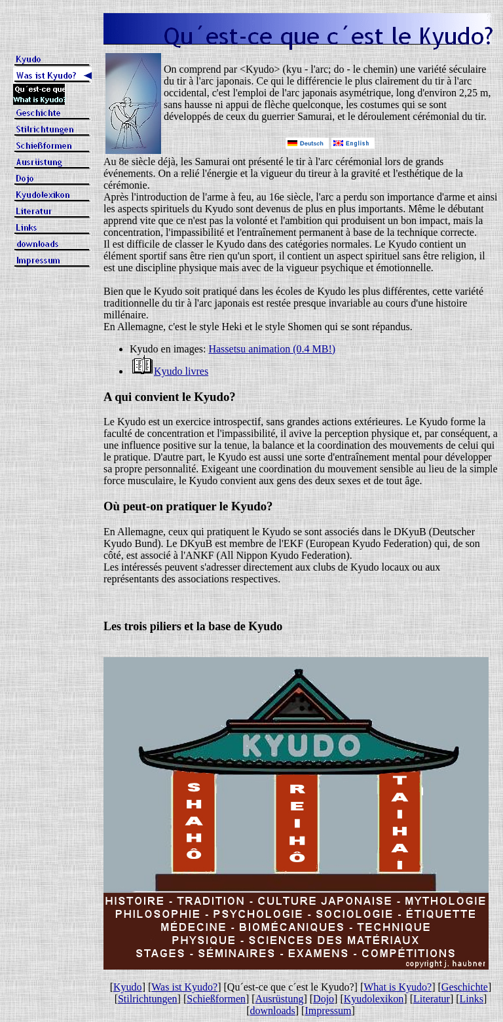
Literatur (431, 998)
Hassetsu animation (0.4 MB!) (271, 348)
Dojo (323, 998)
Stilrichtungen (147, 998)
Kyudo (127, 987)
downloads (272, 1010)
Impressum (328, 1010)
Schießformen (216, 998)
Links (471, 998)
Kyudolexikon (374, 998)
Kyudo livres (181, 371)
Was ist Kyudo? (184, 987)
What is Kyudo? (397, 987)
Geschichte (464, 987)
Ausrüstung (279, 998)
